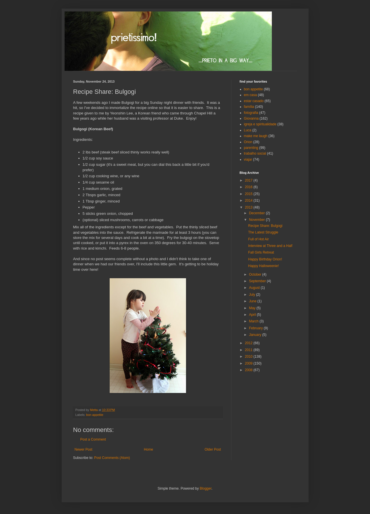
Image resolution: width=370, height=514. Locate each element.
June (253, 301)
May (252, 308)
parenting (251, 148)
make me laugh (256, 136)
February (256, 328)
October (255, 274)
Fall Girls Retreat (261, 252)
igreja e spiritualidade (260, 124)
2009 (249, 363)
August (255, 288)
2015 (249, 194)
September (258, 281)
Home (148, 449)
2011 (249, 350)
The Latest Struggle (263, 232)
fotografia (251, 113)
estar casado (254, 101)
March (254, 321)
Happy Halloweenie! (263, 266)
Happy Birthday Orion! (265, 259)
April (253, 315)
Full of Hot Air (258, 239)
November (257, 220)
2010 (249, 357)
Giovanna (251, 118)
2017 (249, 180)
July (252, 295)
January (255, 335)
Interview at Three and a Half (270, 246)
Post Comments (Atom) (112, 458)
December (257, 213)
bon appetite (94, 414)
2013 (249, 207)
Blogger (206, 488)
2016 (249, 187)
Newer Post (83, 449)
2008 (249, 370)
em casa (250, 95)
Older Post (213, 449)
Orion (248, 142)
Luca (247, 130)
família (249, 107)
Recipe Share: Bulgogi (265, 226)
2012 (249, 343)
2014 (249, 200)
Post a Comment (93, 439)
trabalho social (255, 153)
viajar (248, 159)
